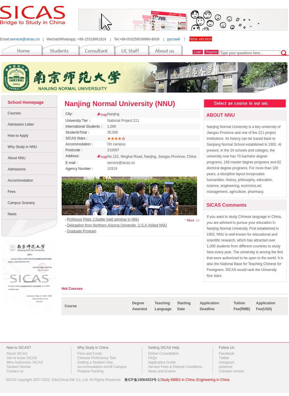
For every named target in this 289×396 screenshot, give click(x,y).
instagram (226, 362)
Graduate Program (81, 231)
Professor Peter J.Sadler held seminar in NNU (103, 219)
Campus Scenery (21, 203)
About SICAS (16, 353)
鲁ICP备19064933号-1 (142, 380)
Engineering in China (213, 380)
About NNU (17, 158)
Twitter (224, 358)
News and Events (161, 371)
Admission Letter (21, 124)
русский (173, 39)
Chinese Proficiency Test (96, 358)
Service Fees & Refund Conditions (175, 367)
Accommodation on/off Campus (102, 367)
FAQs (152, 358)
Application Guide (162, 362)
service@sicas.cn (25, 39)
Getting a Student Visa (95, 362)
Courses (14, 113)
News (12, 214)
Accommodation (20, 180)
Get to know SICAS (21, 358)
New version (200, 39)
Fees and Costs (89, 353)
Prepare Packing (90, 371)
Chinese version (231, 371)
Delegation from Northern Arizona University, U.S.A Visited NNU (117, 225)
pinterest (225, 367)
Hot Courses (72, 289)
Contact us (14, 371)
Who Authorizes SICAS (24, 362)
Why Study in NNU (22, 147)
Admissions (17, 169)
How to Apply (18, 136)
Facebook (226, 353)
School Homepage (26, 102)
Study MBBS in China (178, 380)
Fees (12, 192)
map (103, 115)
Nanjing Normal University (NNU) (120, 104)
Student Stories (18, 367)
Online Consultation (163, 353)
